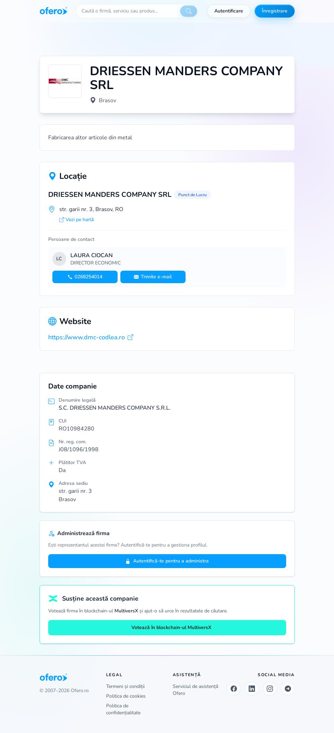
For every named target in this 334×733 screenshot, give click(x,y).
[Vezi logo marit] (65, 81)
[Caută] (188, 11)
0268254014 (85, 276)
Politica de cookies (126, 696)
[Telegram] (288, 689)
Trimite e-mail (153, 276)
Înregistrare (275, 11)
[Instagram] (270, 689)
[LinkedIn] (252, 689)
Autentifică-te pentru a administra (167, 561)
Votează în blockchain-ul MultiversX (167, 627)
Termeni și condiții (125, 686)
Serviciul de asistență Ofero (195, 690)
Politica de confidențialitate (123, 709)
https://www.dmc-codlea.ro (90, 337)
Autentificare (228, 11)
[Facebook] (234, 689)
